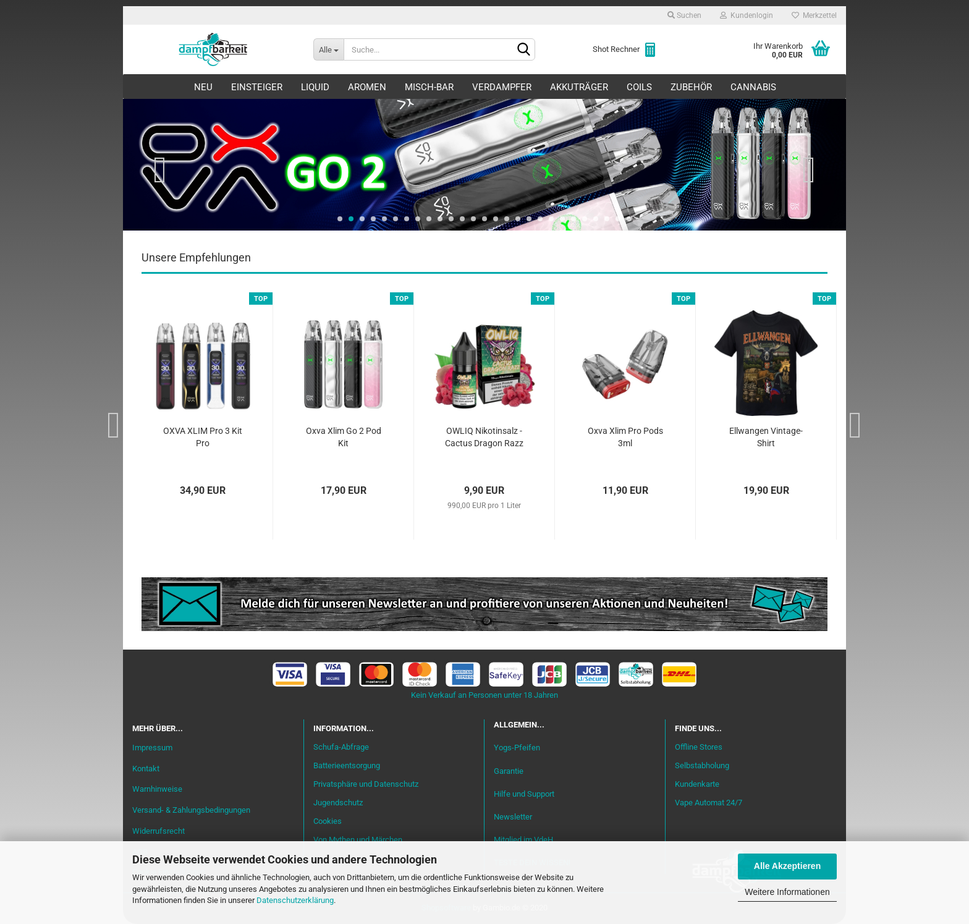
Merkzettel (814, 15)
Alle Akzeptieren (787, 866)
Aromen (367, 87)
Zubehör (691, 87)
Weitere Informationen (787, 892)
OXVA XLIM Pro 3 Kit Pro (202, 437)
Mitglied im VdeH (523, 839)
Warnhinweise (157, 789)
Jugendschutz (338, 802)
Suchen (684, 15)
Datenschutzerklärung (295, 900)
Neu (203, 87)
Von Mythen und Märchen (357, 839)
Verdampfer (501, 87)
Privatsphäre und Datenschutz (365, 784)
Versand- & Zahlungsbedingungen (191, 810)
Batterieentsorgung (346, 765)
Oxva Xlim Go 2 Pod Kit (343, 437)
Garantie (508, 771)
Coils (639, 87)
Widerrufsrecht (158, 831)
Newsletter (513, 816)
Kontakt (145, 768)
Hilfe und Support (524, 794)
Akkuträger (579, 87)
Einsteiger (256, 87)
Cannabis (753, 87)
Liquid (315, 87)
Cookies (327, 821)
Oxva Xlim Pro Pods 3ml (625, 437)
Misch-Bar (429, 87)
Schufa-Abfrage (341, 747)
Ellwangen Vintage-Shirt (766, 437)
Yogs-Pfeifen (517, 747)
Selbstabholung (702, 765)
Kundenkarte (697, 784)
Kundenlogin (746, 15)
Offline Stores (698, 747)
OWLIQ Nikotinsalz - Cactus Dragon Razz (484, 437)
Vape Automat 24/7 (708, 802)
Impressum (152, 747)
